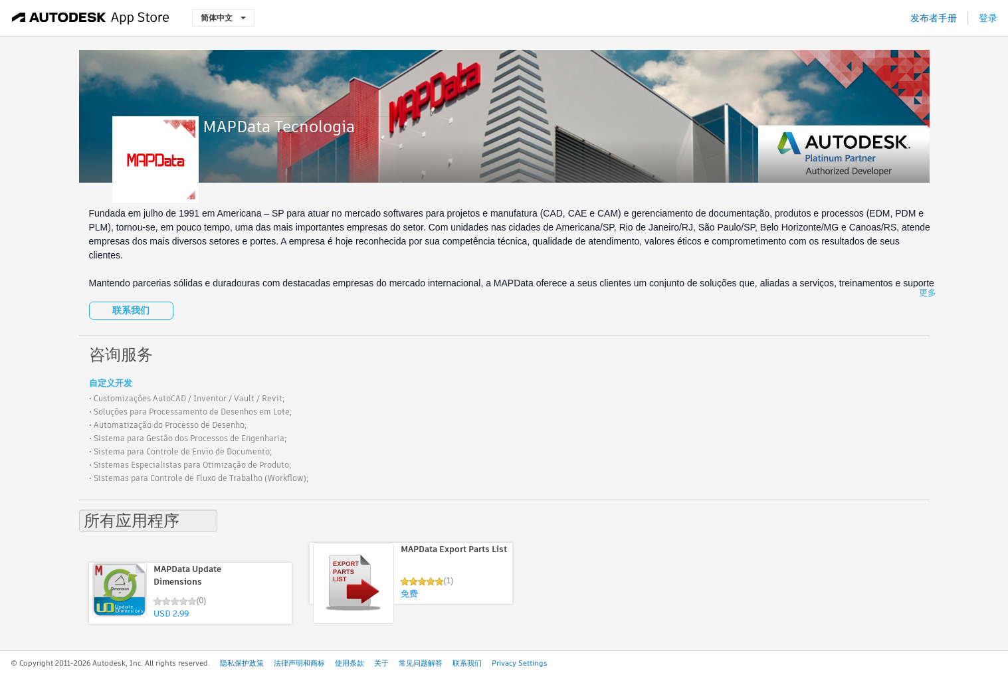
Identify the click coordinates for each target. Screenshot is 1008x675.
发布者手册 (933, 18)
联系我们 (131, 310)
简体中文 (223, 17)
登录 (988, 18)
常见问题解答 (421, 663)
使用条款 (349, 663)
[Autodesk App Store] (91, 18)
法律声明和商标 (299, 663)
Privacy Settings (520, 663)
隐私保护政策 (242, 663)
